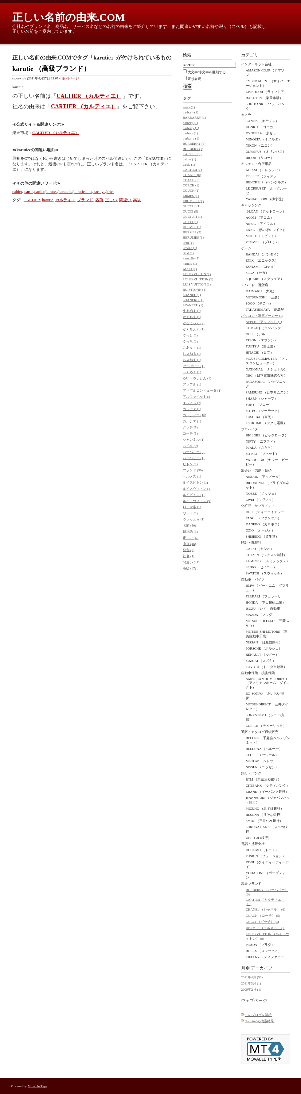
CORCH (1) (191, 185)
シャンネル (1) (194, 439)
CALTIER (32, 200)
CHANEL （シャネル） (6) (265, 909)
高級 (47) (189, 568)
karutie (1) (190, 263)
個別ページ (70, 78)
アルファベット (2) (197, 396)
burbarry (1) (191, 138)
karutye (99, 191)
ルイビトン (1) (194, 495)
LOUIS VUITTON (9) (198, 279)
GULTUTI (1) (192, 216)
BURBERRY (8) (194, 143)
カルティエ (65, 200)
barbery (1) (190, 133)
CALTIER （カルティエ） (89, 96)
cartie (28, 191)
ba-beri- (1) (190, 112)
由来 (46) (189, 544)
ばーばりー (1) (194, 366)
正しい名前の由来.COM (68, 17)
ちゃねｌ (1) (192, 360)
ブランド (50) (193, 470)
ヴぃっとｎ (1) (194, 519)
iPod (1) (188, 253)
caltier (17, 191)
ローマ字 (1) (192, 507)
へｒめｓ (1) (192, 372)
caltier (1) (189, 159)
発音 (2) (188, 550)
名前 (99, 200)
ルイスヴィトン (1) (197, 488)
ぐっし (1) (190, 335)
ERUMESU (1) (193, 201)
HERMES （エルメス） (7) (265, 928)
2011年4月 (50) (252, 977)
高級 (137, 200)
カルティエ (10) (194, 415)
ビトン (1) (190, 464)
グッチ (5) (190, 427)
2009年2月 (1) (251, 989)
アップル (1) (192, 384)
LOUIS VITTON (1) (197, 274)
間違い (125, 200)
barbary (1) (190, 123)
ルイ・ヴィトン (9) (197, 501)
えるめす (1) (192, 311)
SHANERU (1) (193, 300)
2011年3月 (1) (251, 983)
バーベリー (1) (194, 458)
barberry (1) (191, 128)
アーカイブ (261, 968)
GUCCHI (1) (192, 206)
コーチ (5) (190, 433)
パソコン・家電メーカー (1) (262, 315)
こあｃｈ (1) (192, 347)
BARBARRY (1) (194, 117)
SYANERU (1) (193, 305)
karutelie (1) (191, 258)
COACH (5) (191, 180)
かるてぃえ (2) (194, 323)
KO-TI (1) (190, 269)
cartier (39, 191)
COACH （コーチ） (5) (263, 915)
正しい (111, 200)
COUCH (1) (191, 190)
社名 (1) (188, 556)
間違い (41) (191, 562)
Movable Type (37, 1086)
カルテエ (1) (192, 421)
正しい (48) (191, 537)
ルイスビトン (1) (195, 482)
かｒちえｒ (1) (194, 329)
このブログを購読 (258, 1015)
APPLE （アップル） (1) (264, 322)
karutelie (65, 191)
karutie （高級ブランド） (51, 68)
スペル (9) (190, 445)
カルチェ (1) (192, 409)
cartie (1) (189, 164)
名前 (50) (189, 525)
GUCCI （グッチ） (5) (262, 921)
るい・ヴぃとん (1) (197, 378)
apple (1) (189, 107)
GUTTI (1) (190, 222)
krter (110, 191)
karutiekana (83, 191)
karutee (51, 191)
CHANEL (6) (192, 175)
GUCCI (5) (190, 211)
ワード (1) (190, 513)
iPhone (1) (190, 248)
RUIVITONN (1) (194, 289)
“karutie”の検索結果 (259, 1021)
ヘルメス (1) (192, 476)
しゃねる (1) (192, 353)
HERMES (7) (192, 232)
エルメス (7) (192, 403)
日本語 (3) (190, 531)
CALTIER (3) (192, 154)
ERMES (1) (191, 196)
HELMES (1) (192, 227)
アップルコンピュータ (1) (202, 390)
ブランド (85, 200)
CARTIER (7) (192, 169)
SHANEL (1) (192, 295)
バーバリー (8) (194, 452)
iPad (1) (188, 242)
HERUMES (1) (193, 237)
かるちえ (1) (192, 317)
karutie (47, 200)
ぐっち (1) (190, 341)
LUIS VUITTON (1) (197, 284)
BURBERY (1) (193, 149)
